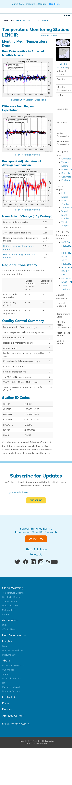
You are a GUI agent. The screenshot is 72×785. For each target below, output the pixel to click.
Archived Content (13, 715)
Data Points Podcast (12, 650)
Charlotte (66, 158)
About (6, 660)
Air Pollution (10, 620)
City (37, 21)
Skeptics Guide (9, 601)
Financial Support (11, 691)
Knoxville (65, 173)
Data (4, 624)
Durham (65, 180)
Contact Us (9, 697)
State (30, 21)
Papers (5, 614)
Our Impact (8, 669)
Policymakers (9, 654)
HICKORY (66, 263)
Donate (7, 709)
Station (45, 21)
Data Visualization (14, 635)
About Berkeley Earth (13, 665)
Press (5, 703)
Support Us (36, 538)
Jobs (4, 682)
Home (22, 741)
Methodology (9, 609)
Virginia (65, 211)
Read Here (55, 3)
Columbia (66, 176)
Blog (4, 646)
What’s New (8, 629)
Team (5, 673)
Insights (7, 641)
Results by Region (11, 597)
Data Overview (10, 605)
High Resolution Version (21, 99)
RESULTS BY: (8, 21)
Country (20, 21)
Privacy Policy (32, 741)
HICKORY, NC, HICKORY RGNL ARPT (66, 253)
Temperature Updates (13, 592)
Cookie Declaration (46, 741)
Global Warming (12, 588)
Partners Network (11, 686)
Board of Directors (11, 678)
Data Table (40, 99)
